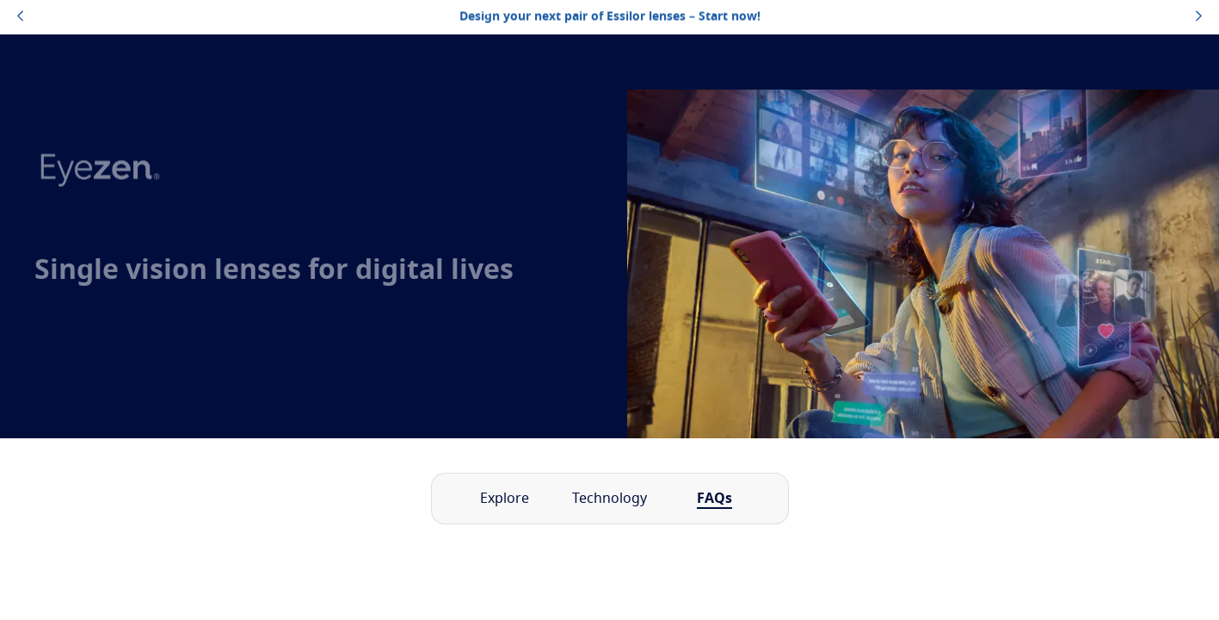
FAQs (714, 498)
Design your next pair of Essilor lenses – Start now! (609, 17)
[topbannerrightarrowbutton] (1199, 17)
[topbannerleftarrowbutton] (20, 17)
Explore (504, 498)
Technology (609, 498)
